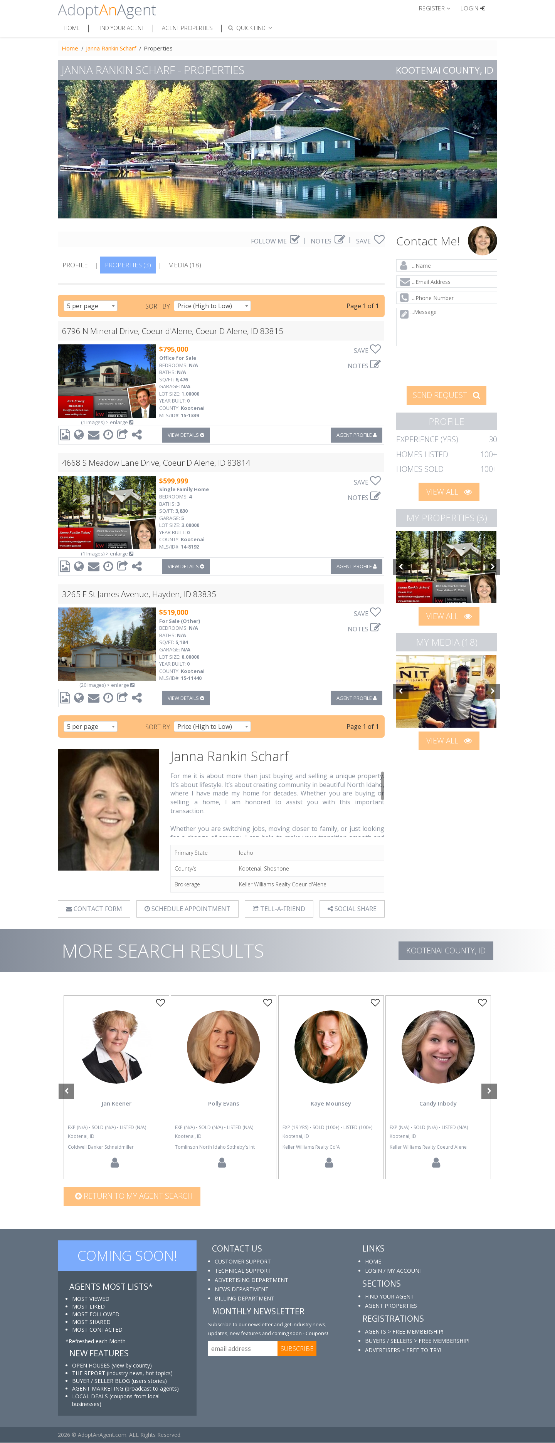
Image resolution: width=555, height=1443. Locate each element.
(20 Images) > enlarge (107, 684)
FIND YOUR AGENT (389, 1296)
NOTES (328, 241)
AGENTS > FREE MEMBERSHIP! (404, 1331)
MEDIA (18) (184, 264)
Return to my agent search (134, 1196)
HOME (373, 1261)
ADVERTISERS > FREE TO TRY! (403, 1350)
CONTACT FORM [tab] (94, 908)
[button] (438, 7)
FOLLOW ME (275, 241)
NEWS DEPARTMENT (242, 1289)
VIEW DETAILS (186, 434)
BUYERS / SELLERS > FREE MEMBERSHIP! (417, 1340)
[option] (447, 567)
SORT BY (157, 306)
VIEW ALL (449, 492)
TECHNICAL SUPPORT (243, 1270)
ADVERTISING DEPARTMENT (251, 1280)
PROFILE (75, 264)
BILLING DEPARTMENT (244, 1298)
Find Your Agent (121, 28)
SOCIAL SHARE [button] (351, 908)
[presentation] (447, 365)
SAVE (370, 241)
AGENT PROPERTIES (391, 1305)
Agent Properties (187, 28)
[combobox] (91, 305)
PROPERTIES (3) (128, 264)
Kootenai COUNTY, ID (446, 950)
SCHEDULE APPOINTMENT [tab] (187, 908)
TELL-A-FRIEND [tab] (279, 908)
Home (72, 28)
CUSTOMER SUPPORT (243, 1261)
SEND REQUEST (446, 395)
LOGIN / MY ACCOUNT (394, 1270)
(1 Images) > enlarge (107, 422)
